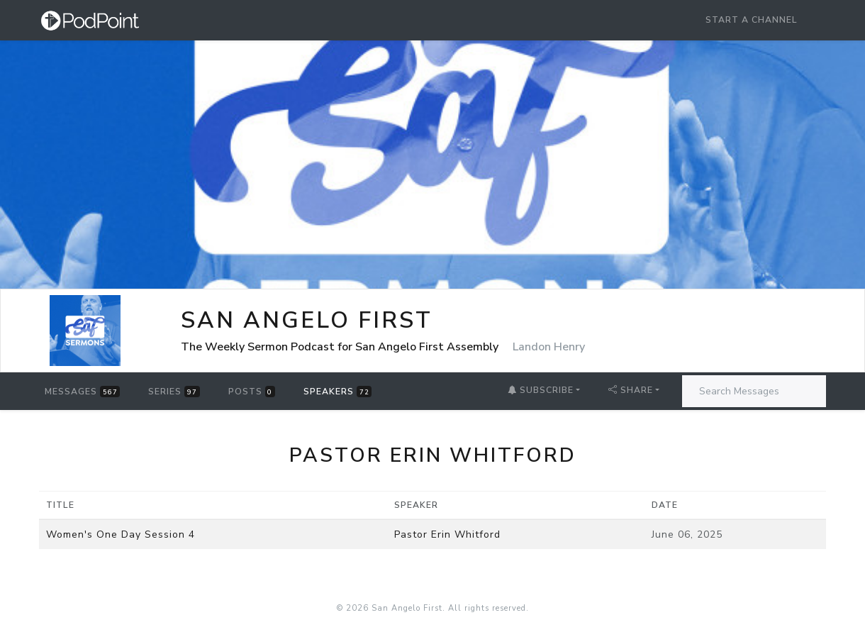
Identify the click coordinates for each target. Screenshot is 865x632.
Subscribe (541, 390)
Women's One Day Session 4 (120, 534)
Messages (82, 391)
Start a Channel (751, 20)
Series (173, 391)
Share (630, 390)
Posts (251, 391)
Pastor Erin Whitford (447, 534)
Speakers (337, 391)
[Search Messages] (754, 391)
